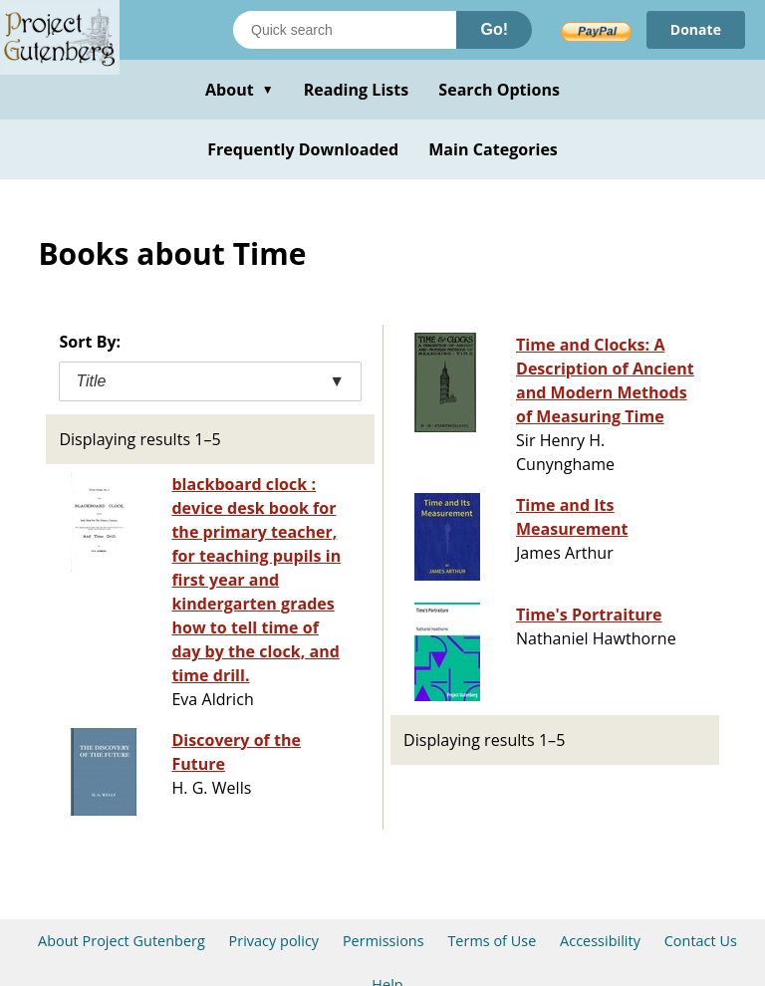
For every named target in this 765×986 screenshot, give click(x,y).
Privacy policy (274, 940)
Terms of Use (491, 940)
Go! (494, 29)
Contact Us (700, 940)
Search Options (499, 90)
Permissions (383, 940)
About (239, 90)
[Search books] (344, 30)
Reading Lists (356, 90)
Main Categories (493, 149)
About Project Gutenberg (121, 940)
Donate (695, 29)
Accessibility (600, 940)
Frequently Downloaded (302, 149)
